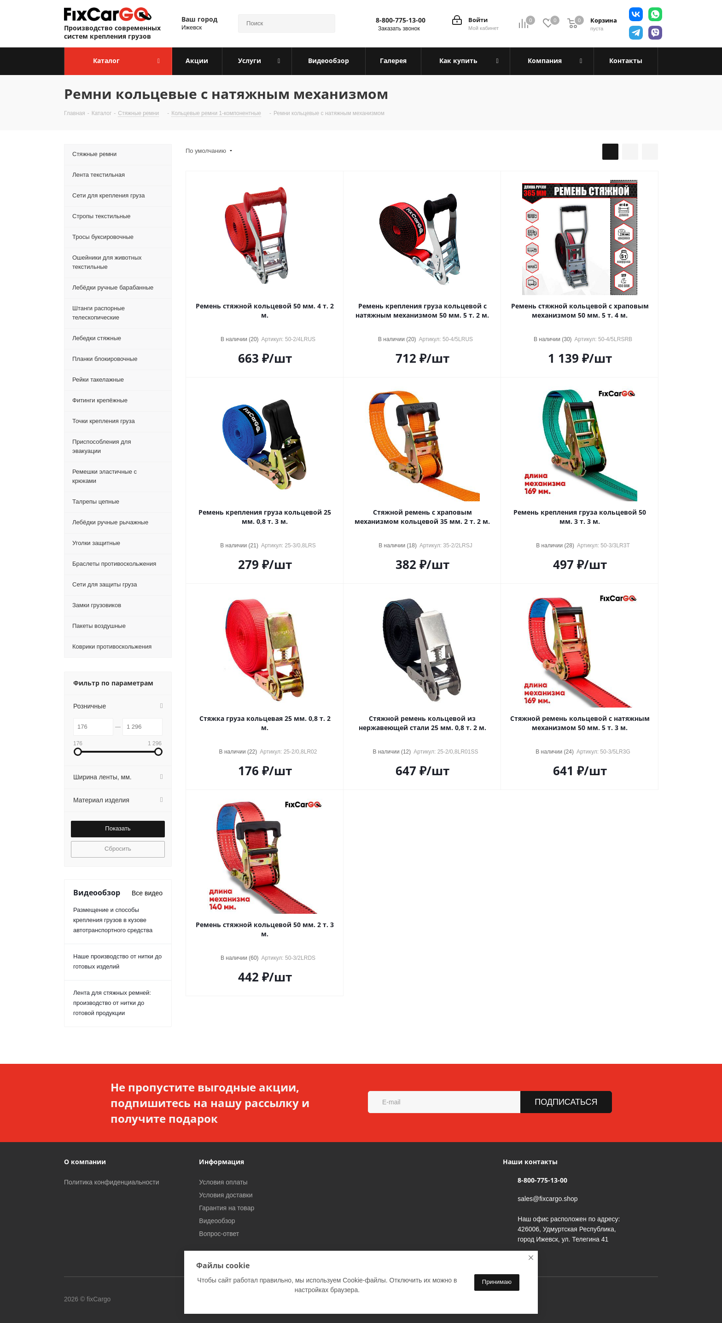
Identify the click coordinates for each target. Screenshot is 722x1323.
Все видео (147, 893)
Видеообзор (217, 1220)
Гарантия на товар (226, 1208)
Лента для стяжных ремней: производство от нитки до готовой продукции (112, 1002)
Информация (221, 1161)
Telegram (172, 1299)
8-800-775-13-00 (400, 20)
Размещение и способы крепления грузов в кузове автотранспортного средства (112, 920)
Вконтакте (149, 1299)
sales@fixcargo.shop (547, 1198)
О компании (85, 1161)
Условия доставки (225, 1195)
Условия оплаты (223, 1182)
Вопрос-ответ (219, 1233)
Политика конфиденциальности (111, 1182)
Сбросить (118, 848)
